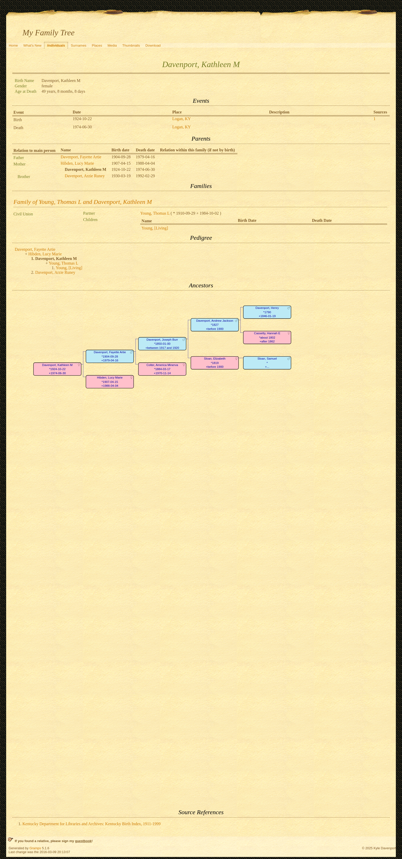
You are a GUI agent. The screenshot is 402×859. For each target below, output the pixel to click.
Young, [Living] (155, 228)
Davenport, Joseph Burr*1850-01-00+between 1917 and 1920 (162, 344)
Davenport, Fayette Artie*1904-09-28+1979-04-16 (110, 356)
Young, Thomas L (154, 213)
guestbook (83, 841)
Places (97, 45)
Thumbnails (131, 45)
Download (152, 45)
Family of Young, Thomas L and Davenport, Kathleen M (83, 201)
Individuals (56, 45)
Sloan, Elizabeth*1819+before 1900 (214, 363)
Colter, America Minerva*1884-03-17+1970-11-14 (162, 369)
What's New (32, 45)
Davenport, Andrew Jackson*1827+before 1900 (214, 325)
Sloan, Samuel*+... (267, 363)
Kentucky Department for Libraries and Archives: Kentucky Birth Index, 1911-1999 (92, 824)
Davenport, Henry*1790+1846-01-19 (267, 312)
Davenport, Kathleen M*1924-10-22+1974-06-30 (57, 369)
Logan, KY (181, 119)
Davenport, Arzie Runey (85, 176)
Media (112, 45)
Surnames (78, 45)
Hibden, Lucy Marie (77, 163)
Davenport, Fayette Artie (81, 157)
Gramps (35, 848)
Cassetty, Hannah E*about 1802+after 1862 (267, 337)
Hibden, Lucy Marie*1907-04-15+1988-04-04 (110, 382)
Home (13, 45)
